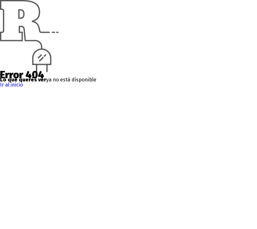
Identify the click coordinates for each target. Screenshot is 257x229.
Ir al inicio (11, 85)
